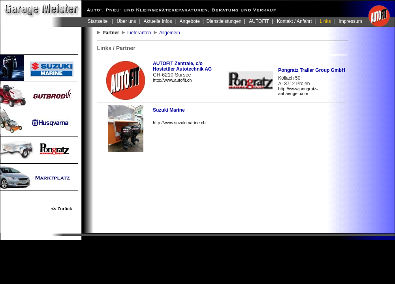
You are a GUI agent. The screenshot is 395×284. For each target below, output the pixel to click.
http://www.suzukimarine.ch (179, 122)
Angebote (190, 21)
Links (325, 21)
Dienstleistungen (223, 21)
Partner (112, 33)
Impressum (350, 21)
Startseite (98, 21)
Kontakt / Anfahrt (294, 21)
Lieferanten (140, 33)
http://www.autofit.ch (172, 80)
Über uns (126, 21)
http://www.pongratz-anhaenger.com (298, 91)
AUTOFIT (259, 21)
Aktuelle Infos (157, 21)
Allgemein (170, 33)
